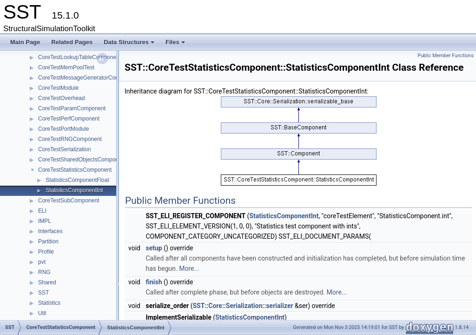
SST (43, 292)
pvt (42, 262)
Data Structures (130, 45)
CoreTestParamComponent (72, 108)
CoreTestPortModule (63, 129)
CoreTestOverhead (61, 98)
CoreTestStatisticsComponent (75, 170)
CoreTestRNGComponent (70, 139)
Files (175, 45)
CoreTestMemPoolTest (66, 67)
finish (153, 282)
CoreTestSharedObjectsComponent (82, 159)
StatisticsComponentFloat (77, 180)
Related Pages (72, 42)
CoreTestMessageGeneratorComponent (87, 77)
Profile (46, 251)
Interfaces (50, 231)
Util (42, 313)
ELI (42, 211)
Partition (48, 241)
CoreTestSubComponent (68, 200)
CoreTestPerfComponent (68, 118)
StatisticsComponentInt (74, 190)
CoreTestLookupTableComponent (79, 57)
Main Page (25, 42)
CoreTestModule (58, 88)
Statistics (49, 303)
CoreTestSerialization (64, 149)
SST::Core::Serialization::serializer (242, 305)
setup (153, 248)
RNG (44, 272)
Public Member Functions (445, 56)
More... (189, 268)
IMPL (44, 221)
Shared (47, 282)
